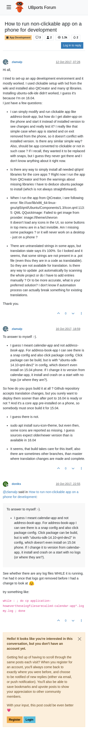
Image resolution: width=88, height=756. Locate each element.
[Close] (79, 639)
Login (29, 719)
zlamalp (17, 62)
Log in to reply (72, 45)
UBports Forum (42, 7)
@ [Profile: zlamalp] (10, 492)
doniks (16, 484)
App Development (18, 37)
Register (14, 719)
